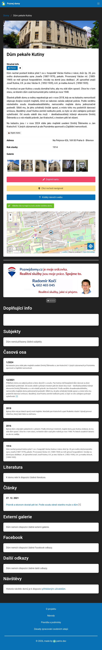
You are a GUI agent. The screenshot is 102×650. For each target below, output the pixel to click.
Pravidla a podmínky (51, 622)
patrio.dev (59, 641)
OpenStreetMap (89, 252)
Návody (51, 615)
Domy (6, 15)
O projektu (51, 609)
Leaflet (64, 252)
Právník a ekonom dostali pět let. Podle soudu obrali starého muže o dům (42, 504)
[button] (98, 3)
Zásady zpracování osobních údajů (51, 629)
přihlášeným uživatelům (53, 589)
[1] (17, 396)
